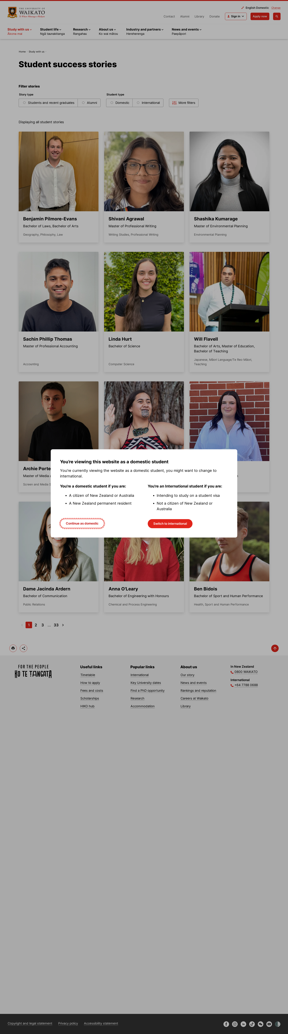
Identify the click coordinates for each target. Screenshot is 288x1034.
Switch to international (170, 523)
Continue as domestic (82, 523)
